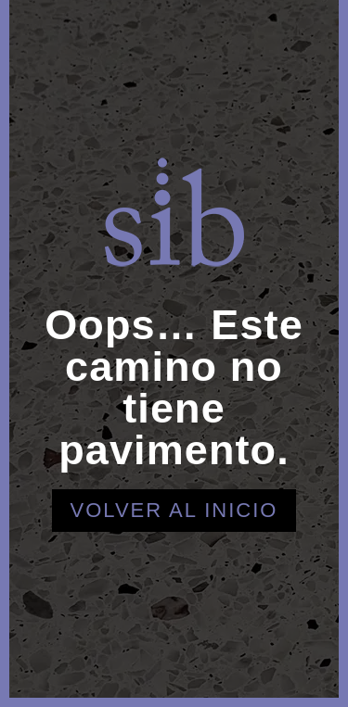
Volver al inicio (174, 510)
